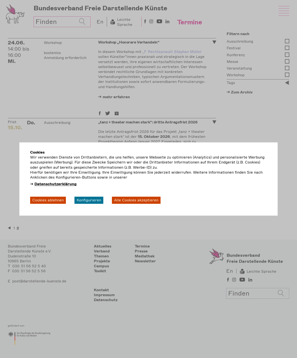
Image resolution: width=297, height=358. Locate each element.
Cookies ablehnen (48, 200)
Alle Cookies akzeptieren (136, 200)
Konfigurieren (89, 200)
